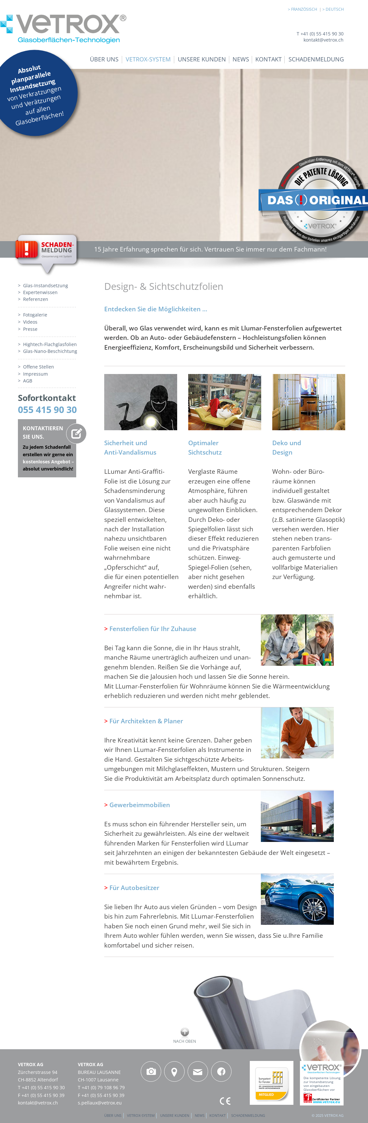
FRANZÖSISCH (305, 9)
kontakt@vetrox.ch (38, 1103)
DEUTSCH (335, 9)
